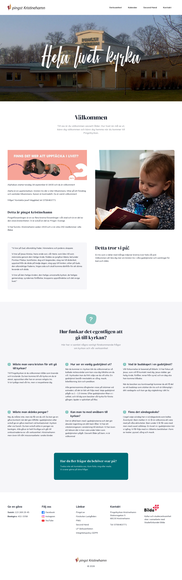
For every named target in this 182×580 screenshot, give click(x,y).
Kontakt (167, 7)
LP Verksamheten (84, 528)
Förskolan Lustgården (86, 516)
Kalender (132, 7)
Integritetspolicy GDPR (87, 533)
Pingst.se (80, 512)
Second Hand (150, 7)
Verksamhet (115, 7)
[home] (26, 7)
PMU (78, 520)
